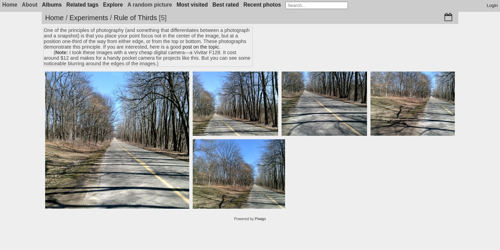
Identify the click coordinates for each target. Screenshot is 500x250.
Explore (113, 5)
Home (54, 18)
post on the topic (201, 47)
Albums (52, 5)
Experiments (88, 18)
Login (492, 5)
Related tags (82, 5)
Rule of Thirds (135, 18)
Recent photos (262, 5)
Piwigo (260, 219)
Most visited (192, 5)
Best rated (225, 5)
